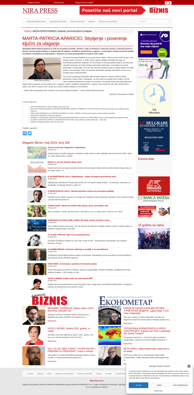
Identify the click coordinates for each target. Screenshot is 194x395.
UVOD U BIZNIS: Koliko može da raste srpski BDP (70, 278)
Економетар (59, 3)
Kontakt (108, 374)
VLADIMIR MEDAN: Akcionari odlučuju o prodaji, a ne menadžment (78, 249)
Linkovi (99, 374)
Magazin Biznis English (84, 3)
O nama (30, 374)
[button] (189, 366)
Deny (159, 385)
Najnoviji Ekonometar (58, 21)
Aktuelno (91, 21)
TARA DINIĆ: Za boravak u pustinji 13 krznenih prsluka (72, 264)
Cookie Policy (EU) (122, 374)
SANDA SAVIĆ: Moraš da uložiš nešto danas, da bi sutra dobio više (78, 206)
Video (49, 374)
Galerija (40, 374)
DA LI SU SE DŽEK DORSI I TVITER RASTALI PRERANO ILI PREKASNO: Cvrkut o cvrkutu (71, 350)
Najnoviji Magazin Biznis (36, 21)
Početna (27, 31)
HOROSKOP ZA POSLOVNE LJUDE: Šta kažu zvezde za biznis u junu (79, 220)
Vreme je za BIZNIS (84, 374)
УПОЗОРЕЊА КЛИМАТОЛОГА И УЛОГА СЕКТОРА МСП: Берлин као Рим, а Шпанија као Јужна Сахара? (147, 331)
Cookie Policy (158, 391)
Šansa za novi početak (108, 21)
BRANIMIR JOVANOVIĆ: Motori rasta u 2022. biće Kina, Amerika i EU (71, 309)
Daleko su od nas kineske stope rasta (64, 162)
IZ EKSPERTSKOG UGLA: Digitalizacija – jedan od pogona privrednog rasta (82, 176)
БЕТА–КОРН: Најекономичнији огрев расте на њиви (146, 350)
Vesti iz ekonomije (77, 21)
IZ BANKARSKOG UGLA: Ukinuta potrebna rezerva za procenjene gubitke (81, 191)
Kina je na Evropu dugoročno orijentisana (66, 147)
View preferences (180, 385)
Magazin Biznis (34, 3)
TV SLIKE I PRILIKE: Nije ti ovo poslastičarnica (69, 235)
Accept (139, 385)
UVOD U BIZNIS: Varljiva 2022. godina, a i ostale (69, 329)
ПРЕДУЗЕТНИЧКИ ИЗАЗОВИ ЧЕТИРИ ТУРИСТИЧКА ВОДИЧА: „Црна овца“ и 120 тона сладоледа (146, 311)
